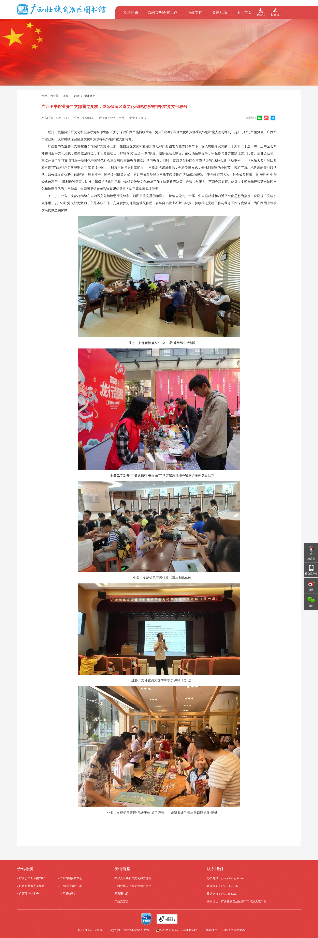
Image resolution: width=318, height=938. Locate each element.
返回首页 (244, 13)
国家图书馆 (121, 893)
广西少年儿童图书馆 (32, 878)
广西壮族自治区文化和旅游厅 (132, 886)
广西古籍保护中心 (71, 878)
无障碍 (261, 14)
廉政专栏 (195, 13)
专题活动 (219, 13)
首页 (66, 96)
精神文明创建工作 (162, 13)
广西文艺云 (121, 901)
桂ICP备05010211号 (115, 930)
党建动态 (131, 13)
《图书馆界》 (68, 893)
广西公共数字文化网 (32, 886)
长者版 (275, 14)
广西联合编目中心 (71, 886)
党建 (76, 96)
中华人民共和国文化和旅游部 (132, 878)
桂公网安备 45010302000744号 (179, 930)
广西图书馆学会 (29, 893)
